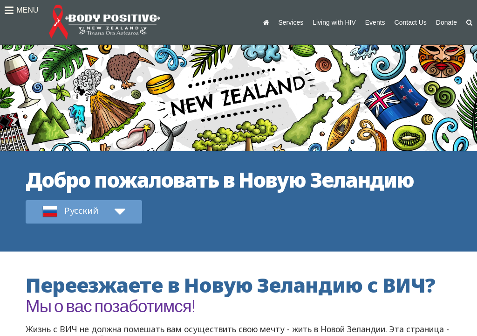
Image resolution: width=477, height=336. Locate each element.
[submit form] (84, 212)
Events (375, 22)
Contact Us (411, 22)
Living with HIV (334, 22)
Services (291, 22)
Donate (446, 22)
